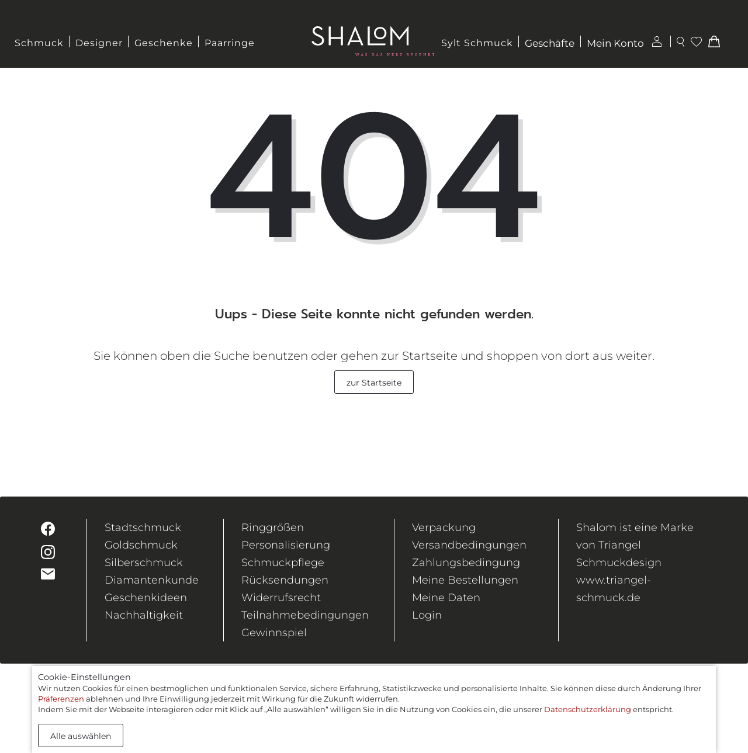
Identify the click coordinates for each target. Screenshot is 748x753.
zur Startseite (374, 382)
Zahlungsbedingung (466, 562)
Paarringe (230, 42)
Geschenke (163, 42)
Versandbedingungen (469, 545)
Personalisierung (285, 545)
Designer (99, 42)
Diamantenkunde (152, 580)
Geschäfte (549, 43)
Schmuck (39, 42)
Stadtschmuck (143, 527)
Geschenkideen (146, 597)
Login (427, 615)
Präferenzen (61, 698)
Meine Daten (446, 597)
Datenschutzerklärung (587, 709)
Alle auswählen (80, 736)
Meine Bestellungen (465, 580)
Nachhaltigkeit (144, 615)
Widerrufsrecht (281, 597)
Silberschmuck (144, 562)
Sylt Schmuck (477, 42)
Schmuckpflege (282, 562)
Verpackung (444, 527)
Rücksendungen (284, 580)
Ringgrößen (272, 527)
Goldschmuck (141, 545)
